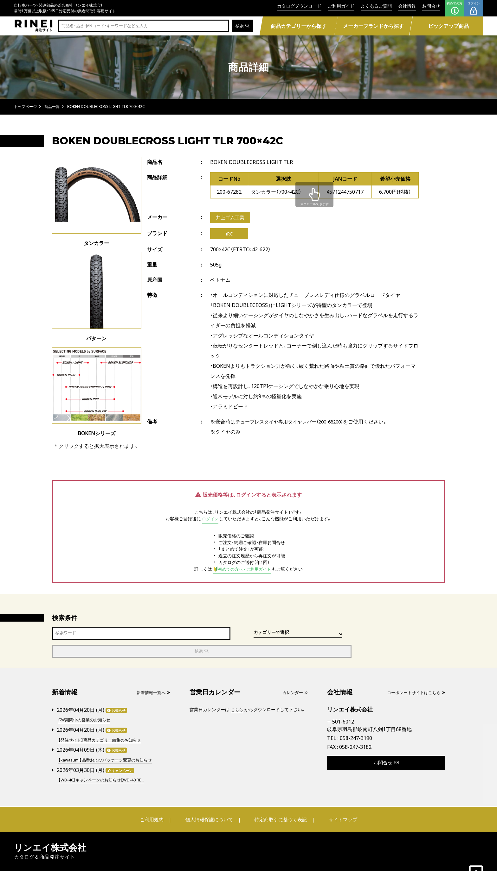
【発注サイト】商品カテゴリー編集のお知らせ (102, 721)
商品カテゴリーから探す (298, 25)
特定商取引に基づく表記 (279, 800)
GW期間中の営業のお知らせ (86, 702)
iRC (229, 235)
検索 (242, 26)
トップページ (25, 106)
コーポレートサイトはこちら (413, 675)
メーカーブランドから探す (373, 25)
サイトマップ (336, 800)
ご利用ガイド (341, 6)
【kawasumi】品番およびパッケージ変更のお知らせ (108, 741)
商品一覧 (52, 106)
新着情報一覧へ (152, 675)
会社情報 (407, 6)
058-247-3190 (356, 720)
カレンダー (293, 675)
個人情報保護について (211, 800)
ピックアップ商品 (448, 25)
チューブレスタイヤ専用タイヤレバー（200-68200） (294, 423)
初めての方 (454, 8)
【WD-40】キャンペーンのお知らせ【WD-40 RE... (105, 761)
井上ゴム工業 (231, 218)
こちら (237, 692)
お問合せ (431, 6)
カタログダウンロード (299, 6)
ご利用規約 (158, 800)
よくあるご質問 (376, 6)
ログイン (473, 8)
